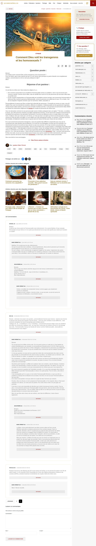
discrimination (28, 149)
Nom (7, 530)
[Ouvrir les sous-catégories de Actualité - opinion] (92, 94)
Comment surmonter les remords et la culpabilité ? (14, 182)
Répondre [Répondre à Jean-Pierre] (38, 417)
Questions (38, 3)
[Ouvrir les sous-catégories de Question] (92, 66)
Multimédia (65, 3)
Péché (67, 149)
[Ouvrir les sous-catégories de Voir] (92, 76)
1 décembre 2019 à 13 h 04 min (29, 484)
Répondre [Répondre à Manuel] (38, 235)
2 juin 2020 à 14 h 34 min (21, 223)
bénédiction (49, 131)
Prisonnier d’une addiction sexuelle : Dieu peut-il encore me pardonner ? (37, 182)
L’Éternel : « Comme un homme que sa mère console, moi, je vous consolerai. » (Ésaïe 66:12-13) (38, 209)
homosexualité (53, 149)
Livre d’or (80, 3)
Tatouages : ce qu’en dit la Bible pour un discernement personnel (84, 165)
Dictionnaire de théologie (84, 90)
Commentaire (9, 513)
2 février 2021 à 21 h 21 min (32, 286)
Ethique (43, 8)
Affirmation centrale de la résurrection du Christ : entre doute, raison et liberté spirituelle (60, 209)
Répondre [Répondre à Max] (38, 332)
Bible (50, 3)
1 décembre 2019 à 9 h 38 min (23, 467)
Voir (77, 76)
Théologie (44, 3)
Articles (26, 3)
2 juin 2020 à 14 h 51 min (27, 242)
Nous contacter (73, 3)
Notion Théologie (81, 97)
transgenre (9, 153)
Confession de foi (81, 104)
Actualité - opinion (81, 94)
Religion (53, 8)
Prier (54, 3)
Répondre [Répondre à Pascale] (38, 477)
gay (40, 149)
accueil (8, 149)
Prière (78, 80)
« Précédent (10, 501)
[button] (87, 3)
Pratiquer (59, 3)
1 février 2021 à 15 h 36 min (32, 424)
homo (45, 149)
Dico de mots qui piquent (83, 87)
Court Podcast (80, 108)
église (35, 149)
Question (48, 8)
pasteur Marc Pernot (19, 145)
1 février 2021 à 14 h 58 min (29, 405)
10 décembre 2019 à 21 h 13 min (29, 339)
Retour (9, 8)
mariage (30, 108)
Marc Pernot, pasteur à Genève (39, 140)
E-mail (41, 530)
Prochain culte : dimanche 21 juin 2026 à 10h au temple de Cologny (15, 208)
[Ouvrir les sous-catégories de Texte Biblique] (92, 69)
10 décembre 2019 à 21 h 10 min (21, 316)
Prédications (31, 3)
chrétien (20, 149)
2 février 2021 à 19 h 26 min (29, 264)
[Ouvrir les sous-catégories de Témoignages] (92, 73)
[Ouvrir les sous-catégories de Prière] (92, 80)
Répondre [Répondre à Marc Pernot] (38, 257)
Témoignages (80, 73)
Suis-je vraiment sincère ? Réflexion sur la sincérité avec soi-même (60, 182)
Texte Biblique (80, 69)
